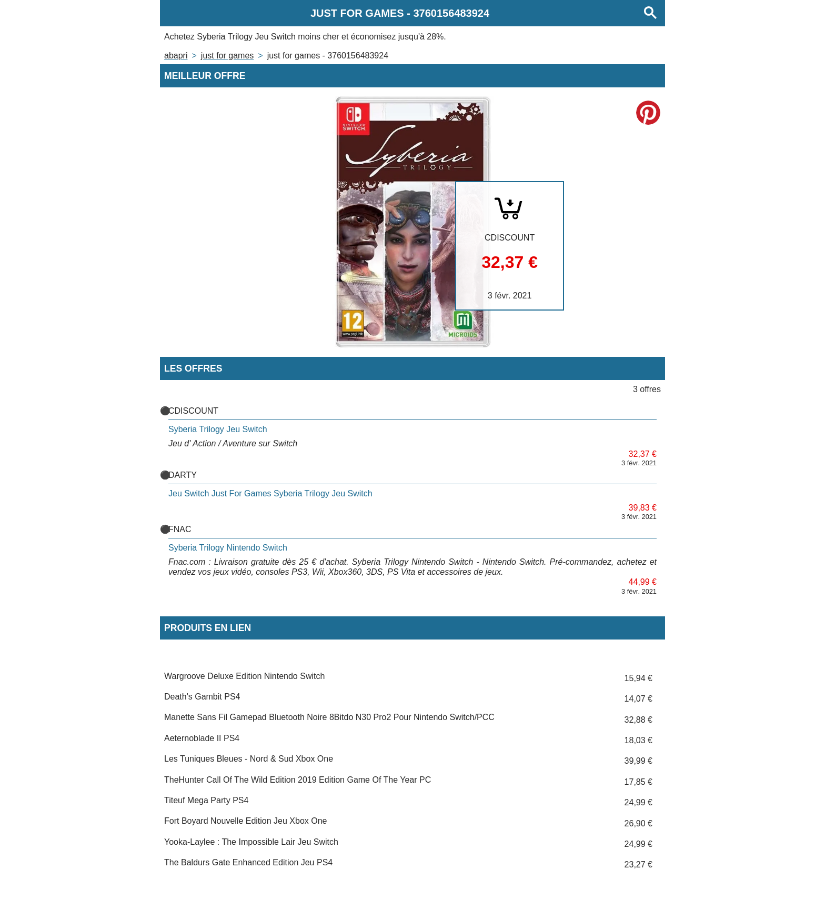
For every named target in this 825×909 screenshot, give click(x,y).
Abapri (175, 55)
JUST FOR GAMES (227, 55)
